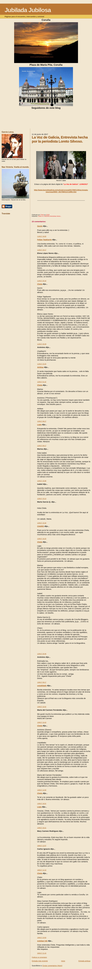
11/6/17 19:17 (41, 250)
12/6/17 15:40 (41, 523)
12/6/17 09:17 (41, 446)
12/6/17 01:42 (41, 382)
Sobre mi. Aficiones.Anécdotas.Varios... (49, 216)
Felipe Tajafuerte (44, 240)
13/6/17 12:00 (41, 790)
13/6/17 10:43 (41, 722)
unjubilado (42, 686)
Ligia (39, 425)
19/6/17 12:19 (41, 870)
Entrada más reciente (40, 961)
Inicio (63, 961)
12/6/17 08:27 (41, 421)
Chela (39, 284)
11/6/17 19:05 (41, 236)
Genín (40, 226)
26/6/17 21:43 (41, 953)
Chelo (40, 793)
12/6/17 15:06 (41, 481)
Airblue (40, 367)
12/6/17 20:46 (41, 654)
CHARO (40, 526)
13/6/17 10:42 (41, 707)
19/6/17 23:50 (41, 938)
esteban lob (42, 941)
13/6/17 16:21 (41, 828)
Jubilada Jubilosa (28, 10)
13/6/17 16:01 (41, 803)
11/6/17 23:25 (41, 364)
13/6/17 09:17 (41, 682)
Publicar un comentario (39, 957)
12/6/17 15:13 (41, 499)
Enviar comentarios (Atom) (52, 966)
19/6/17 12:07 (41, 846)
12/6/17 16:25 (41, 539)
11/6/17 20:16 (41, 281)
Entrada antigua (84, 961)
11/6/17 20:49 (41, 344)
